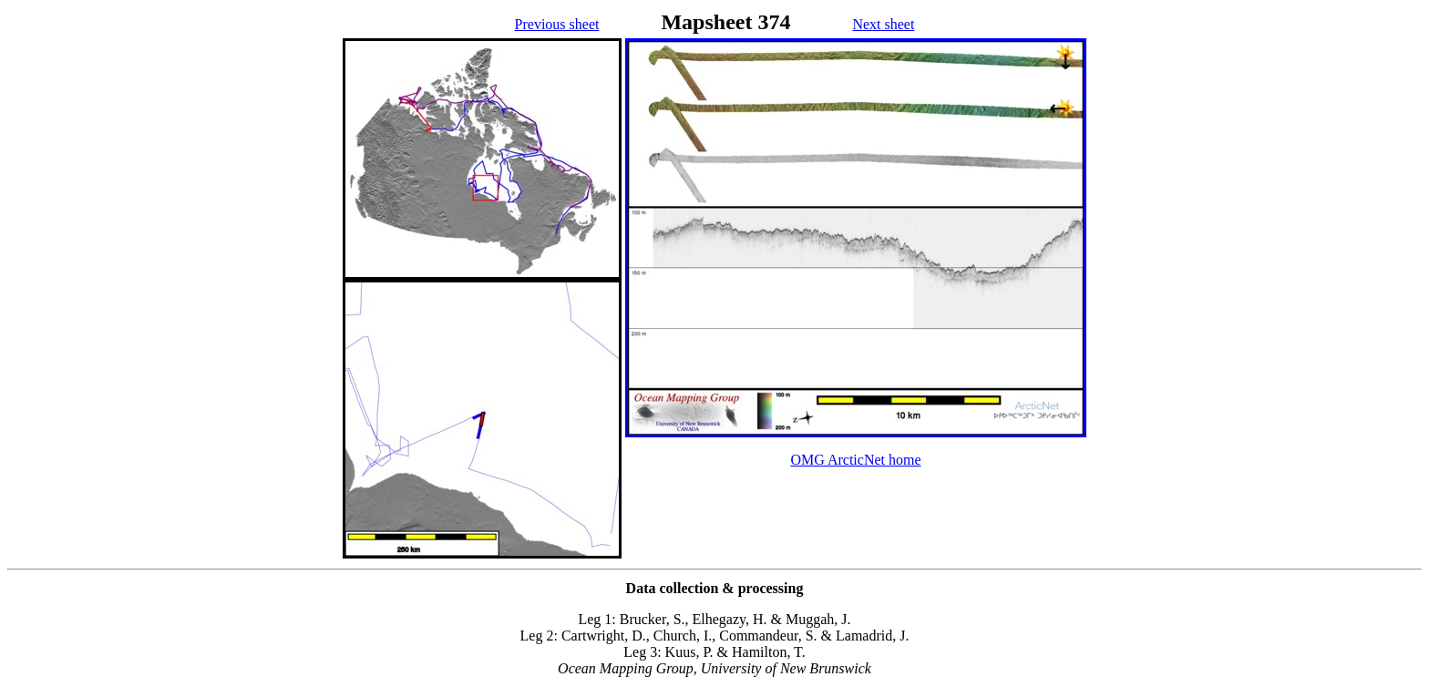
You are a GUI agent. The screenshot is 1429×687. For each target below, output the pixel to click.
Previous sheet (557, 24)
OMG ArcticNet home (855, 459)
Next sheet (883, 24)
